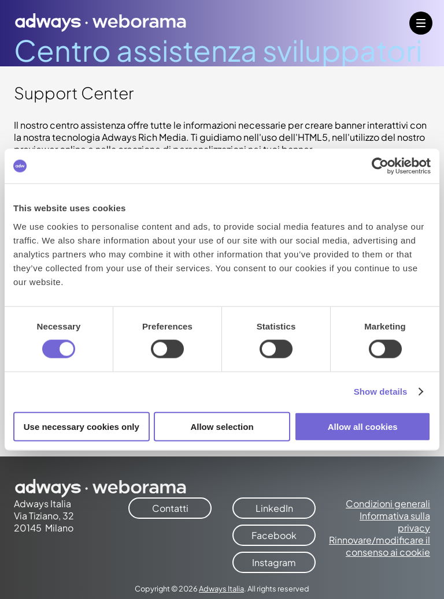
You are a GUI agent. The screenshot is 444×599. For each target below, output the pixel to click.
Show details (381, 391)
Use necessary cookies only (81, 426)
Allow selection (221, 426)
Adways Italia (221, 588)
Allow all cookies (363, 426)
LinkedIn (274, 508)
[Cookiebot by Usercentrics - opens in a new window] (380, 166)
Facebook (274, 535)
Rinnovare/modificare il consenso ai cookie (379, 546)
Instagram (274, 562)
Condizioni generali (388, 503)
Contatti (170, 508)
